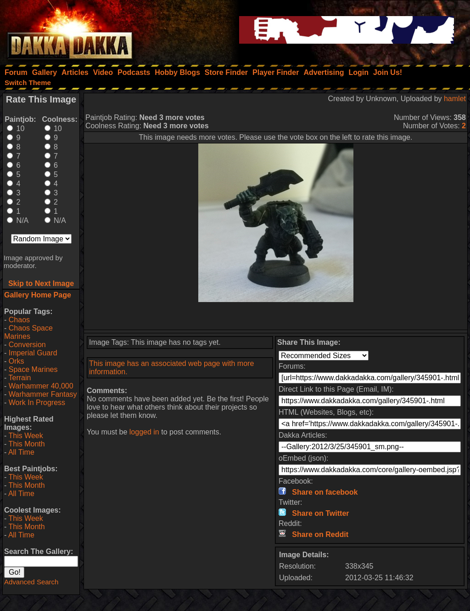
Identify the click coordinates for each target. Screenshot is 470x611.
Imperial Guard (33, 353)
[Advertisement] (275, 316)
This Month (26, 444)
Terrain (19, 378)
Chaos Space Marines (28, 332)
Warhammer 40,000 (41, 386)
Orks (16, 361)
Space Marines (33, 369)
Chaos (19, 320)
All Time (21, 452)
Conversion (27, 344)
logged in (144, 432)
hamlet (455, 99)
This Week (25, 436)
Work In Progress (37, 402)
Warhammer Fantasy (43, 394)
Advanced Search (31, 582)
